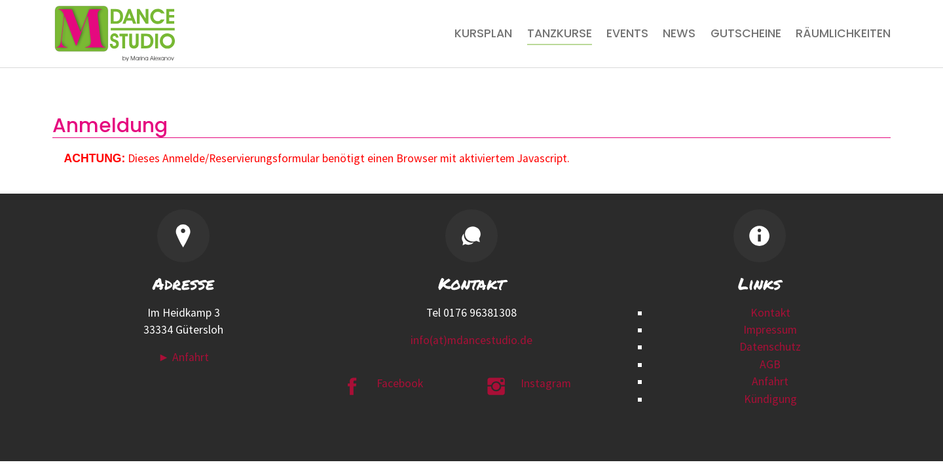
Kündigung (770, 399)
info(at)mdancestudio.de (471, 340)
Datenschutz (770, 347)
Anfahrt (770, 381)
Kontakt (770, 312)
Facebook (400, 383)
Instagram (546, 383)
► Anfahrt (183, 357)
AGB (770, 364)
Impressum (770, 330)
